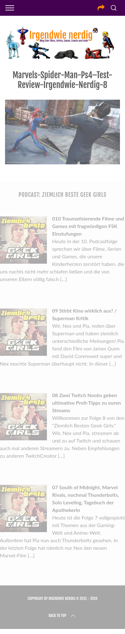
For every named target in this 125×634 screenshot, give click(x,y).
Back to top (62, 615)
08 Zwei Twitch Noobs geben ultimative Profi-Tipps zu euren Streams (86, 402)
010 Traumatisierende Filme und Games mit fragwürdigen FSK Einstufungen (88, 226)
